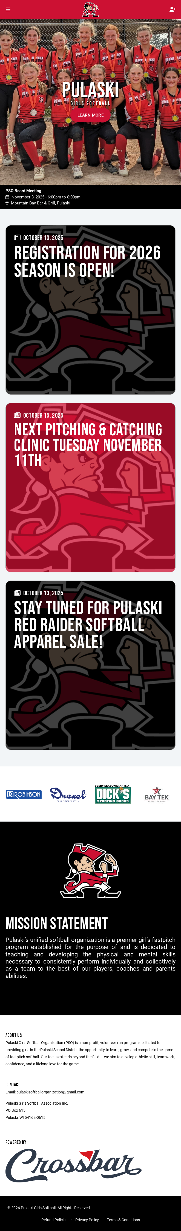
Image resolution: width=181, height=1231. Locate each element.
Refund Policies (54, 1219)
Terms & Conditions (123, 1219)
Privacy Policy (87, 1219)
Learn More (90, 115)
